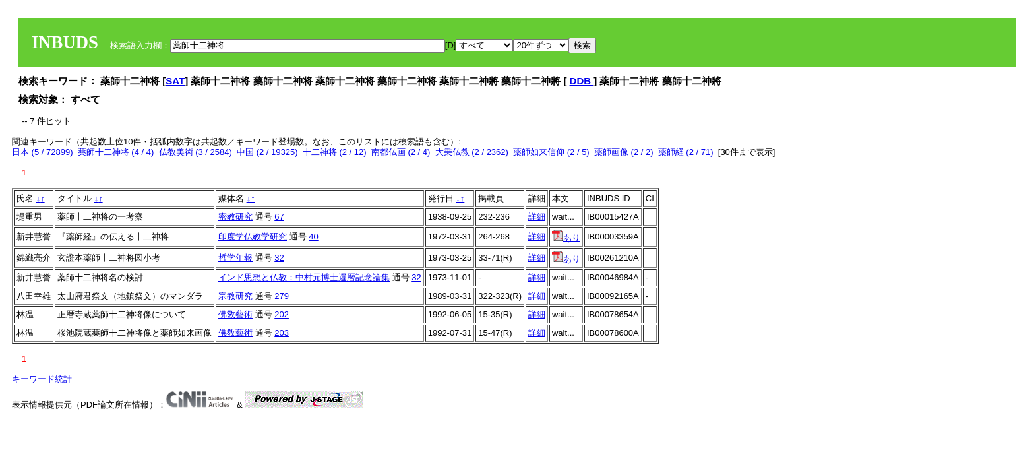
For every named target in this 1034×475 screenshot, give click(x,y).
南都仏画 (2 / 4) (401, 152)
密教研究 (235, 217)
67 (279, 217)
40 (313, 236)
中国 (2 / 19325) (267, 152)
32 (279, 258)
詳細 (536, 217)
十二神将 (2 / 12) (335, 152)
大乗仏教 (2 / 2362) (471, 152)
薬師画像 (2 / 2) (624, 152)
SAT (175, 80)
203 (281, 333)
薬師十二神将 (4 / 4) (116, 152)
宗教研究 (235, 296)
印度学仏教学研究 (252, 236)
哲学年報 (235, 258)
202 (281, 314)
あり (566, 238)
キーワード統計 (42, 379)
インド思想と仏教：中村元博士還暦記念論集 (304, 277)
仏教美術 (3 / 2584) (195, 152)
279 (281, 296)
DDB (582, 80)
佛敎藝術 (235, 314)
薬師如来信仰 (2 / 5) (551, 152)
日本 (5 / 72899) (42, 152)
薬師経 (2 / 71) (686, 152)
